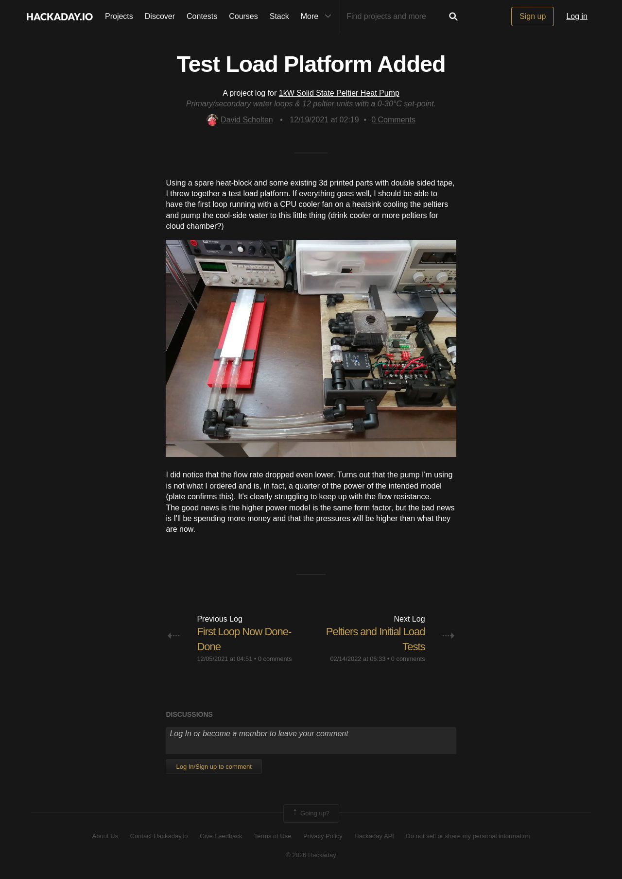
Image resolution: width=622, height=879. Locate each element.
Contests (202, 16)
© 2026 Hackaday (311, 855)
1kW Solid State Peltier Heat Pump (339, 93)
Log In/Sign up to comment (213, 766)
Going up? (310, 813)
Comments (393, 120)
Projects (119, 16)
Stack (279, 16)
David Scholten (240, 120)
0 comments (275, 658)
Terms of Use (273, 836)
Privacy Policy (323, 836)
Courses (243, 16)
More (318, 16)
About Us (105, 836)
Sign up (532, 16)
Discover (160, 16)
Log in (576, 16)
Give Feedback (221, 836)
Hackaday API (374, 836)
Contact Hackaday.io (159, 836)
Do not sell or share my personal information (468, 836)
